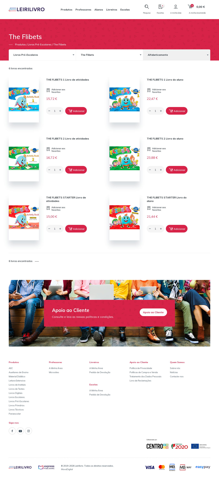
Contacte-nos (177, 376)
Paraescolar (15, 413)
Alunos (98, 9)
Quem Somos (177, 362)
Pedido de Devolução (99, 372)
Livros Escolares (17, 397)
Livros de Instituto (17, 384)
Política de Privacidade (141, 368)
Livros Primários (16, 405)
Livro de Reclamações (140, 380)
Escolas (125, 9)
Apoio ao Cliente (153, 312)
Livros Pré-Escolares (19, 401)
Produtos (66, 9)
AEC (11, 368)
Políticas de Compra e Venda (144, 372)
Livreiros (111, 9)
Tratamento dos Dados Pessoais (145, 376)
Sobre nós (175, 368)
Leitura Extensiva (17, 380)
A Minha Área (56, 368)
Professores (83, 9)
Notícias (174, 372)
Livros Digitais (15, 393)
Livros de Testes (16, 389)
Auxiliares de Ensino (18, 372)
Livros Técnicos (16, 409)
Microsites (54, 372)
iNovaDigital (67, 469)
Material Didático (17, 376)
